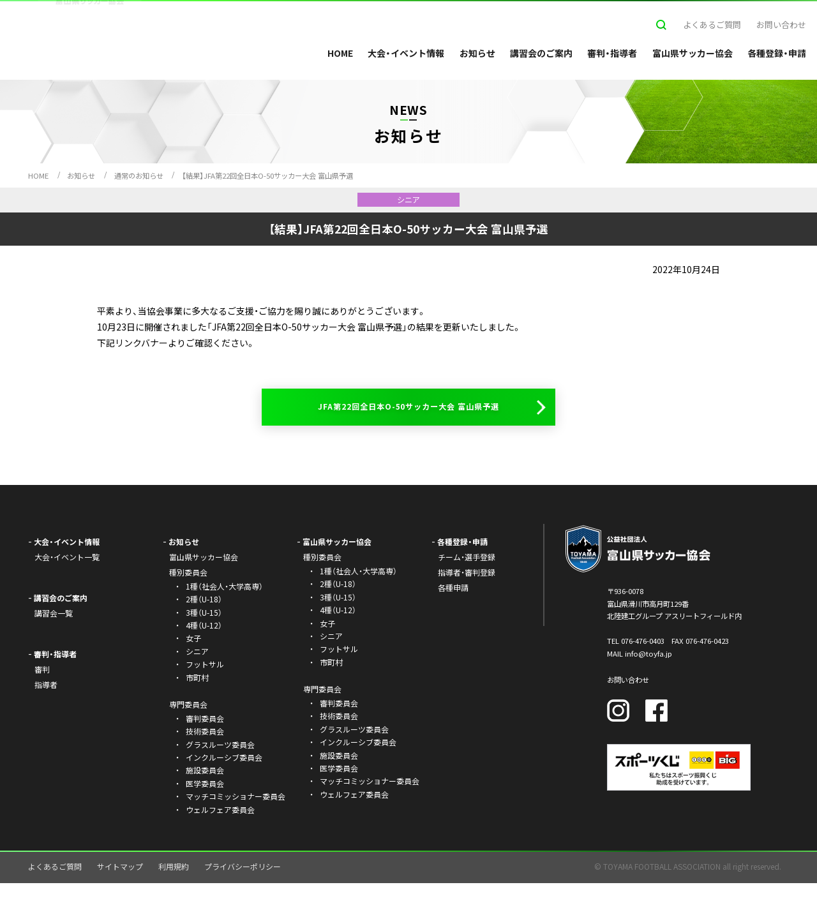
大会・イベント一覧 (67, 575)
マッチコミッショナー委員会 (235, 814)
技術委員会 (205, 749)
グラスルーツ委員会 (220, 762)
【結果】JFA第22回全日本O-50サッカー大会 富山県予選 (267, 175)
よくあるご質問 (712, 25)
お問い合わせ (781, 25)
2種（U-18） (204, 617)
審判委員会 (205, 736)
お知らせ (477, 53)
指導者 (45, 702)
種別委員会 (322, 575)
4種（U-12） (204, 642)
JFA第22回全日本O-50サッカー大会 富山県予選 (406, 415)
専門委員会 (322, 707)
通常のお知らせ (138, 175)
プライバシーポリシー (242, 884)
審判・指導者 (612, 53)
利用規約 (173, 884)
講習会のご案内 (541, 53)
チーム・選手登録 (466, 575)
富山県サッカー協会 (692, 53)
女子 (193, 656)
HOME (340, 53)
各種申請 (453, 605)
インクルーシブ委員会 (224, 775)
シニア (197, 669)
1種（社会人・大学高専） (224, 604)
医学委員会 (205, 801)
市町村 (197, 695)
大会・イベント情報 (406, 53)
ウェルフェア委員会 (220, 827)
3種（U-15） (204, 630)
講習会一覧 (53, 631)
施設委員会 (205, 788)
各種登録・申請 (776, 53)
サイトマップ (120, 884)
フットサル (205, 682)
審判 (42, 686)
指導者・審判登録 (466, 590)
